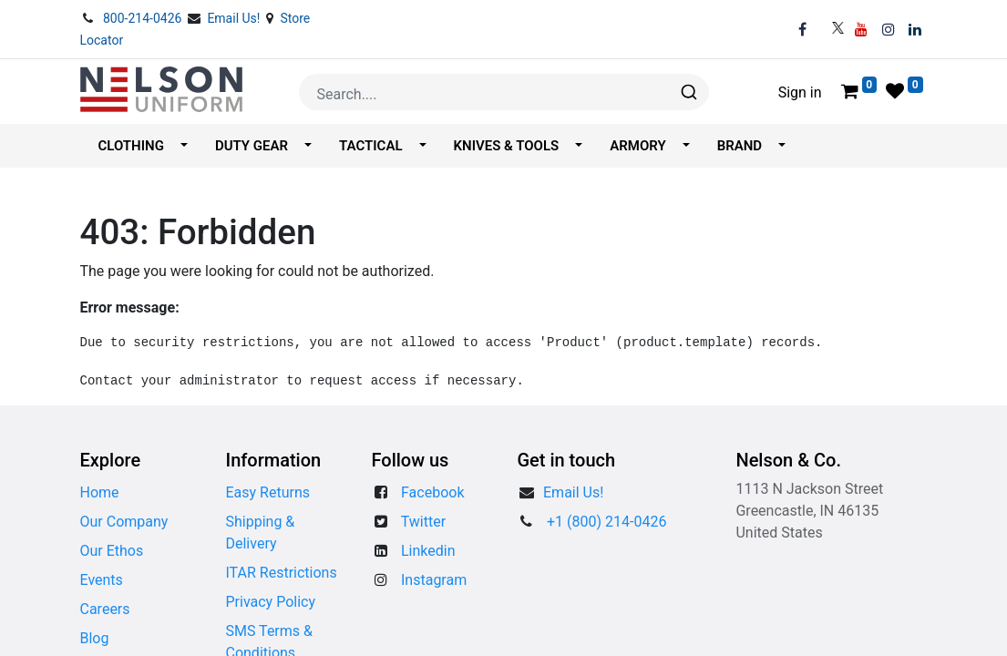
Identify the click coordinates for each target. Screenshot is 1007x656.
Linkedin (428, 550)
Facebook (432, 492)
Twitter (423, 521)
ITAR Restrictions (280, 572)
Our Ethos (112, 550)
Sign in (800, 92)
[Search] (687, 92)
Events (101, 580)
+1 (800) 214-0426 (606, 521)
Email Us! (235, 18)
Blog (94, 638)
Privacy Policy (270, 601)
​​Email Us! (573, 492)
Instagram (434, 580)
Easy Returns (267, 492)
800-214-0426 (144, 18)
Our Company (124, 521)
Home (99, 492)
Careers (105, 609)
